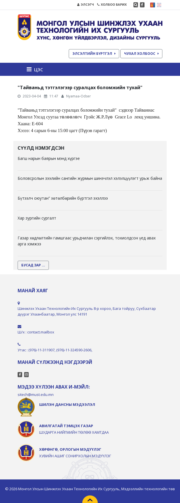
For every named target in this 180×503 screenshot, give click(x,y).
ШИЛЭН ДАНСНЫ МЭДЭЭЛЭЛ (67, 404)
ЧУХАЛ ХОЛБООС (141, 53)
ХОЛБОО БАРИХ (112, 4)
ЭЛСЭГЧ (85, 4)
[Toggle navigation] (36, 69)
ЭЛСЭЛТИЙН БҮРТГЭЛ (94, 53)
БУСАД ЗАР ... (33, 265)
